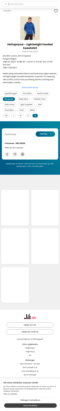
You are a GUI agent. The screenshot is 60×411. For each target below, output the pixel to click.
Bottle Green (42, 93)
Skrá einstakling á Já (30, 371)
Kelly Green (10, 104)
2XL (6, 115)
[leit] (30, 4)
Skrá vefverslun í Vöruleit (30, 364)
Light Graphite (26, 104)
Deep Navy (23, 99)
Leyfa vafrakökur (30, 406)
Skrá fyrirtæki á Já (30, 367)
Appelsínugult (11, 93)
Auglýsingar (30, 348)
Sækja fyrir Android (30, 332)
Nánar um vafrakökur (10, 394)
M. (21, 115)
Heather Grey (39, 99)
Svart (22, 110)
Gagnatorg (30, 351)
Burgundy (9, 99)
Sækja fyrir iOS (30, 325)
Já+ (30, 355)
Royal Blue (9, 110)
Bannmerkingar (30, 375)
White (32, 110)
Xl (35, 115)
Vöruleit (7, 10)
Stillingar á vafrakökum (30, 400)
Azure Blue (27, 93)
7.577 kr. (44, 134)
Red (40, 104)
